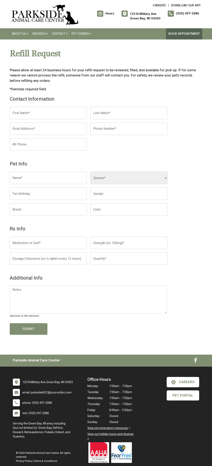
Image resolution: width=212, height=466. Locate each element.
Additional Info (26, 278)
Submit (29, 329)
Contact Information (32, 99)
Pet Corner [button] (81, 33)
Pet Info (18, 164)
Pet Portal (182, 395)
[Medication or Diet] (48, 243)
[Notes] (88, 299)
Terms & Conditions (45, 460)
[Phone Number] (128, 129)
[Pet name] (48, 178)
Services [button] (40, 33)
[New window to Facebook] (195, 361)
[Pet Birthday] (48, 193)
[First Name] (48, 113)
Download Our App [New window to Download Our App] (186, 5)
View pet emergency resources (107, 428)
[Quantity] (128, 258)
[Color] (128, 209)
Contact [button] (59, 33)
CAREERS (159, 5)
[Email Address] (48, 129)
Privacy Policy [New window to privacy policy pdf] (24, 460)
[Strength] (128, 243)
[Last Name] (128, 113)
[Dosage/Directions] (48, 258)
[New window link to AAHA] (99, 452)
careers (183, 382)
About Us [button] (20, 33)
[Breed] (48, 209)
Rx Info (17, 229)
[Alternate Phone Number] (48, 144)
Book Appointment (184, 34)
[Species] (128, 178)
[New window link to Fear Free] (122, 452)
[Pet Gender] (128, 193)
